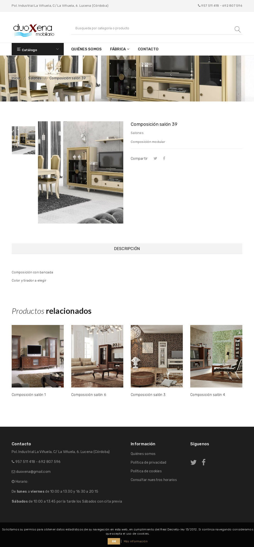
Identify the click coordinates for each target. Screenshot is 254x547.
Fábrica (118, 49)
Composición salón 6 (88, 395)
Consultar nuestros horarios (154, 480)
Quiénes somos (86, 49)
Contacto (148, 49)
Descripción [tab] (127, 248)
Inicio (16, 78)
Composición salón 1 (29, 395)
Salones (34, 78)
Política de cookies (146, 471)
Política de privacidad (148, 462)
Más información (136, 541)
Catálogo (38, 49)
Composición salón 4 (207, 395)
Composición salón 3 (148, 395)
